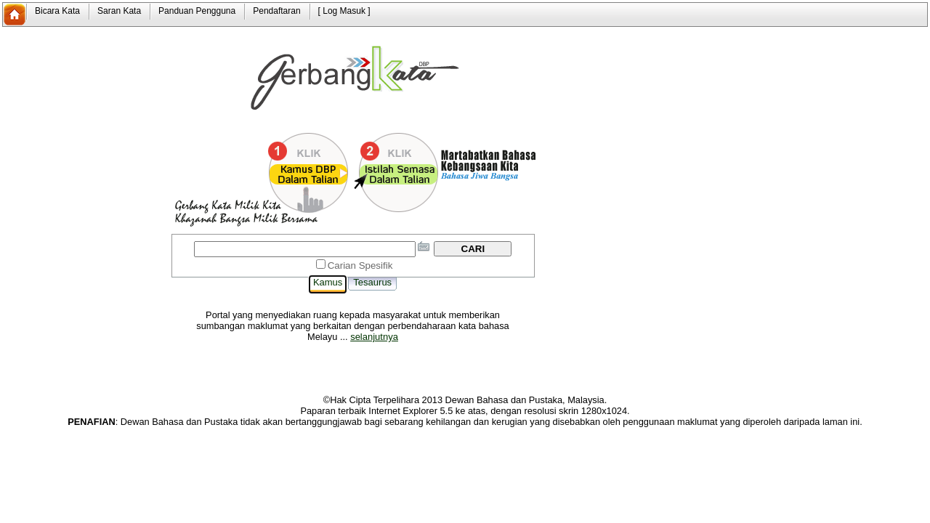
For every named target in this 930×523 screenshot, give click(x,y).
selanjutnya (374, 336)
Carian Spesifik (360, 265)
